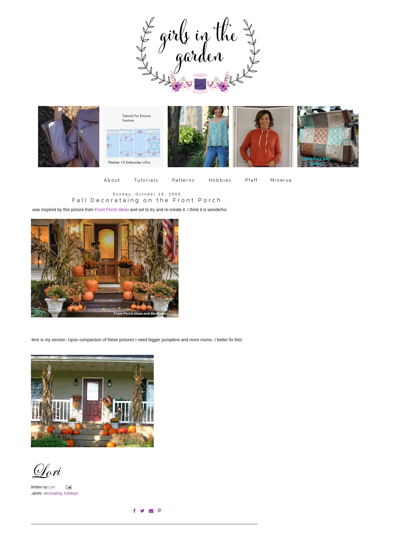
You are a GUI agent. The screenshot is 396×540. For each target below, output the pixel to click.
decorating (53, 493)
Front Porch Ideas (112, 209)
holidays (71, 493)
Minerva (281, 180)
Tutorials (146, 180)
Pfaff (251, 180)
